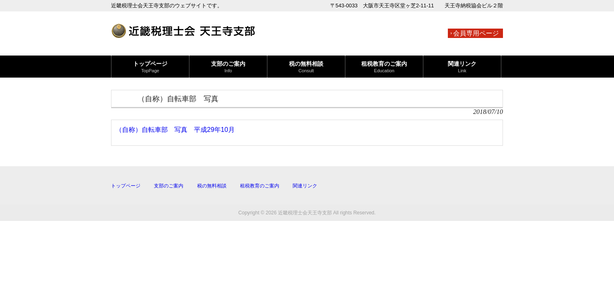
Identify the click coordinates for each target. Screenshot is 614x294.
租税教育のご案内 (259, 186)
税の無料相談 (212, 186)
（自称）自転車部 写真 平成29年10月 (175, 129)
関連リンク (305, 186)
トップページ (125, 186)
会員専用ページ (476, 33)
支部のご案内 (168, 186)
